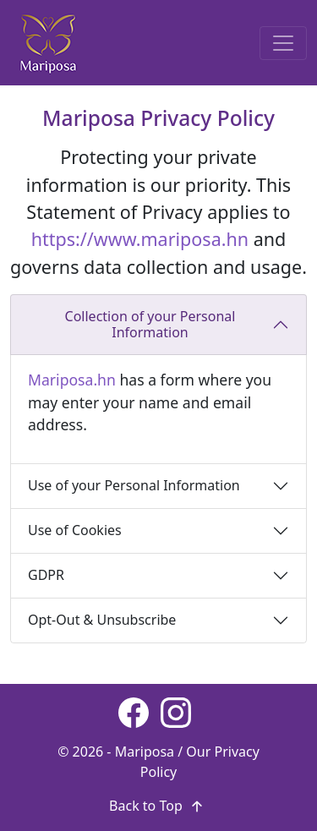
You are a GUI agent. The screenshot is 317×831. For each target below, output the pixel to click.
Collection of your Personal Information (150, 324)
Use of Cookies (75, 530)
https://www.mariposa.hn (140, 239)
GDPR (46, 575)
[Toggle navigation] (283, 43)
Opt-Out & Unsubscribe (102, 619)
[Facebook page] (133, 712)
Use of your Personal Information (134, 485)
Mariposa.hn (72, 379)
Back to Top (158, 805)
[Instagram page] (176, 712)
